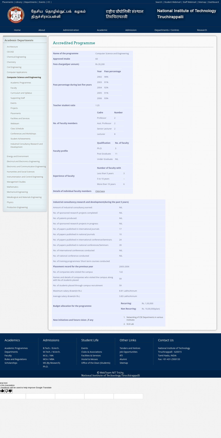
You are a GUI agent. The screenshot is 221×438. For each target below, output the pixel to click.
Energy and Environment (18, 156)
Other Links (128, 340)
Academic (102, 29)
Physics (10, 202)
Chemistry (11, 62)
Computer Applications (17, 72)
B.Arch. (55, 348)
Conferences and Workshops (23, 133)
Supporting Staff (18, 98)
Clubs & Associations (91, 351)
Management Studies (16, 181)
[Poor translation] (8, 391)
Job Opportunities (128, 351)
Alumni (123, 359)
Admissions (51, 340)
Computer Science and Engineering (24, 77)
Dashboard (213, 2)
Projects (14, 108)
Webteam (15, 123)
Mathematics (12, 186)
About (42, 29)
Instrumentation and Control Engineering (25, 176)
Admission (131, 29)
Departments (30, 2)
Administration (71, 29)
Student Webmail (172, 2)
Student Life (90, 340)
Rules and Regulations (16, 359)
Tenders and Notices (130, 348)
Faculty (14, 87)
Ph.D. (45, 366)
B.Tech (46, 348)
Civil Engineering (14, 67)
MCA (45, 359)
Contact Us (166, 340)
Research (202, 29)
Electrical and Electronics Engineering (23, 161)
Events (42, 2)
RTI (121, 355)
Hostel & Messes (89, 359)
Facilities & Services (91, 355)
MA (51, 355)
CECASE (10, 51)
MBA (52, 359)
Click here (100, 191)
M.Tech (46, 351)
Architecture (12, 46)
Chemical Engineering (16, 56)
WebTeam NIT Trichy (112, 372)
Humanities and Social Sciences (21, 171)
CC (48, 2)
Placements (7, 2)
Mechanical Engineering (17, 192)
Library (18, 2)
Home (17, 29)
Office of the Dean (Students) (95, 362)
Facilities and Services (20, 118)
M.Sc (45, 355)
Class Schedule (17, 128)
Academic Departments (19, 40)
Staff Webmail (189, 2)
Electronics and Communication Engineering (26, 166)
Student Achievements (20, 138)
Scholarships (11, 362)
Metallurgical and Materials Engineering (24, 197)
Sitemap (202, 2)
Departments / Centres (167, 29)
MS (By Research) (51, 362)
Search (159, 2)
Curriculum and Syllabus (21, 92)
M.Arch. (56, 351)
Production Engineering (17, 207)
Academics (12, 340)
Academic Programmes (21, 82)
